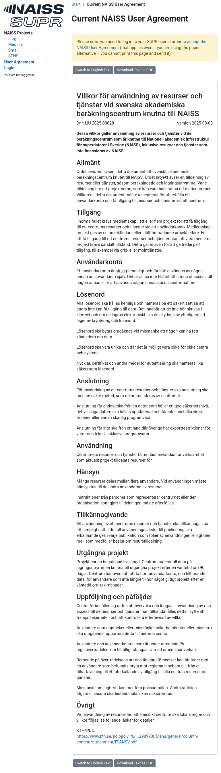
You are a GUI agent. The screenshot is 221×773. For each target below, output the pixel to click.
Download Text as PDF (135, 70)
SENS (13, 56)
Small (13, 50)
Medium (15, 44)
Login (9, 67)
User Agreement (19, 62)
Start (76, 4)
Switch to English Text (93, 70)
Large (13, 38)
